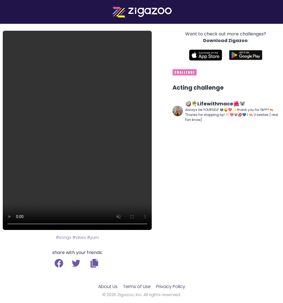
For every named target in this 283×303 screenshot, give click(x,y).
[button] (94, 263)
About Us (107, 286)
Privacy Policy (170, 286)
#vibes (79, 237)
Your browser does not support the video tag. (77, 130)
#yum (93, 237)
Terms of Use (137, 286)
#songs (63, 237)
